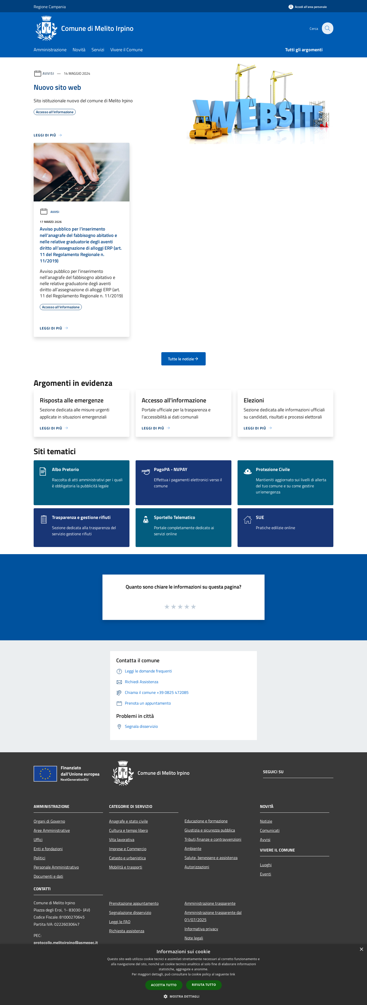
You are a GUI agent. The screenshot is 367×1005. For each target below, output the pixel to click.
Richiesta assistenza (126, 931)
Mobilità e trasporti (125, 867)
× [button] (361, 949)
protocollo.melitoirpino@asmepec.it (66, 942)
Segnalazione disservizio (130, 912)
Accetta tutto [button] (164, 985)
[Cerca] (327, 28)
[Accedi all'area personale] (307, 7)
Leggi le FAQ (119, 922)
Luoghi (266, 865)
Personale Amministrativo (56, 867)
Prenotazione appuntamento (134, 903)
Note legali (194, 938)
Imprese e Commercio (127, 849)
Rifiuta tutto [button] (204, 985)
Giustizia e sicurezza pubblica (210, 830)
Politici (39, 858)
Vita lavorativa (121, 839)
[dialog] (183, 974)
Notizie (266, 821)
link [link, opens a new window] (232, 974)
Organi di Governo (49, 821)
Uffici (38, 839)
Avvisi (48, 73)
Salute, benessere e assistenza (211, 858)
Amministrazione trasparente (210, 903)
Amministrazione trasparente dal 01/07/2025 (213, 916)
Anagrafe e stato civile (128, 821)
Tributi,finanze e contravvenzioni (213, 839)
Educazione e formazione (206, 821)
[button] (183, 996)
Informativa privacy (201, 929)
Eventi (265, 874)
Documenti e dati (48, 876)
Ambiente (193, 848)
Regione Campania (50, 7)
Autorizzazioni (197, 867)
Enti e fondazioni (48, 849)
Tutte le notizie (183, 359)
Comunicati (270, 830)
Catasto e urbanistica (127, 858)
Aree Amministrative (52, 830)
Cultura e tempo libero (128, 830)
